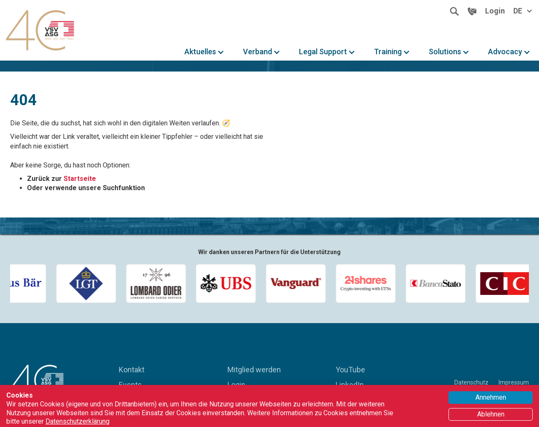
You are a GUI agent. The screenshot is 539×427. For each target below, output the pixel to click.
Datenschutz (471, 382)
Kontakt (131, 369)
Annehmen (490, 397)
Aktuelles (200, 52)
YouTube (350, 369)
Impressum (514, 382)
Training (388, 52)
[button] (204, 52)
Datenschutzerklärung (77, 421)
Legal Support (323, 52)
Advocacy (505, 52)
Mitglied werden (254, 369)
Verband (257, 52)
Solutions (445, 52)
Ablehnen (490, 414)
